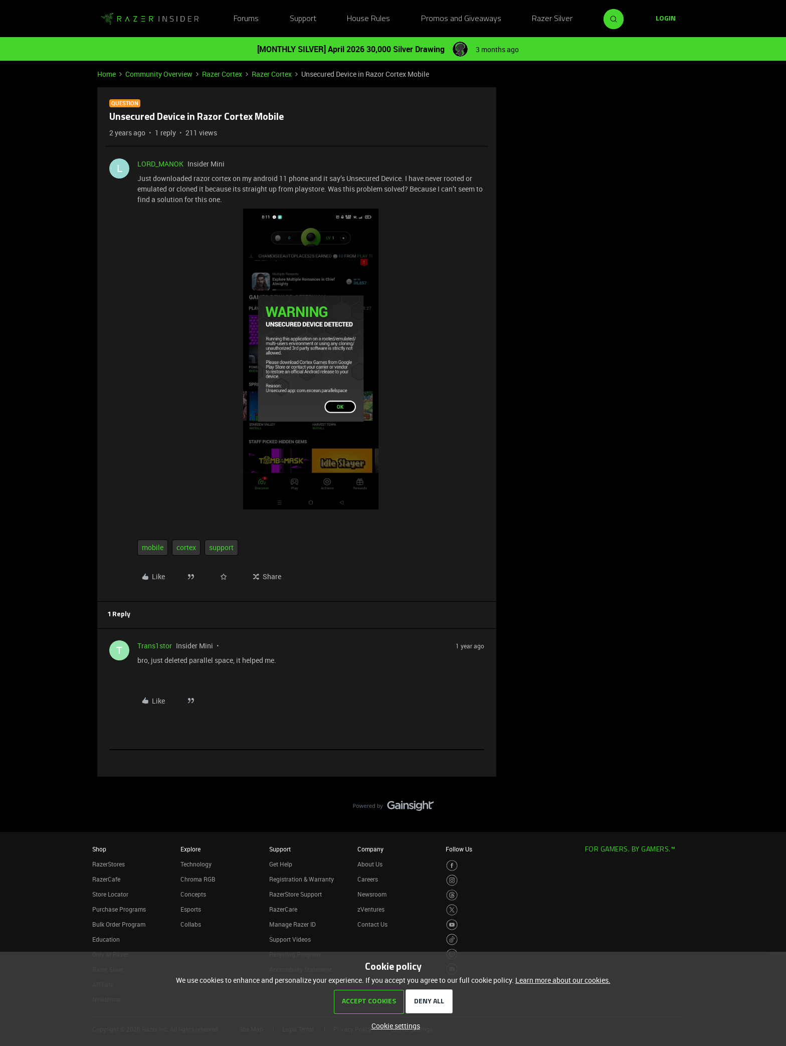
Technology (196, 864)
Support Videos (290, 939)
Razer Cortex (222, 74)
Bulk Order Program (118, 924)
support (221, 547)
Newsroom (371, 894)
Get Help (280, 864)
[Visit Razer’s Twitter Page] (452, 910)
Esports (190, 909)
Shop (99, 849)
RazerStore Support (295, 894)
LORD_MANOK (160, 163)
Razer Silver (552, 19)
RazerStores (108, 864)
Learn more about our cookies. (563, 980)
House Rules (368, 19)
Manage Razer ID (292, 924)
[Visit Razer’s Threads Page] (452, 895)
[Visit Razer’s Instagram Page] (452, 880)
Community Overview (158, 74)
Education (106, 939)
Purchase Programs (119, 909)
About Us (369, 864)
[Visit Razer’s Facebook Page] (452, 865)
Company (370, 849)
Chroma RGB (198, 879)
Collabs (190, 924)
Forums (246, 19)
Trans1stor (154, 645)
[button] (666, 19)
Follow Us (459, 849)
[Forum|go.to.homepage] (150, 19)
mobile (152, 547)
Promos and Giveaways (461, 19)
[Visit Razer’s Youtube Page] (452, 925)
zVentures (370, 909)
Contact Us (372, 924)
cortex (186, 547)
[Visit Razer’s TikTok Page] (452, 939)
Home (106, 74)
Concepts (193, 894)
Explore (190, 849)
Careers (367, 879)
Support (303, 19)
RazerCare (283, 909)
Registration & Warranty (301, 879)
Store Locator (110, 894)
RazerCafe (106, 879)
